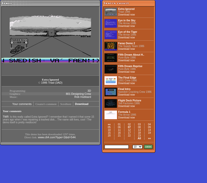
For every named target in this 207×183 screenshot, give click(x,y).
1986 (44, 82)
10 (109, 130)
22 (129, 135)
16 (119, 132)
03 (139, 124)
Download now (126, 14)
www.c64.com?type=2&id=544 (57, 137)
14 (149, 130)
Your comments (22, 103)
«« (109, 124)
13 (139, 130)
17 (129, 132)
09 (149, 127)
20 (109, 135)
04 (149, 124)
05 (109, 127)
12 (129, 130)
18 (139, 132)
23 (139, 135)
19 (149, 132)
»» (149, 138)
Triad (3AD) (55, 82)
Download (81, 103)
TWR (6, 116)
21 (119, 135)
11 (119, 130)
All (139, 138)
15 (109, 132)
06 (119, 127)
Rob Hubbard (83, 96)
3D (89, 90)
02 (129, 124)
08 (139, 127)
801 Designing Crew (78, 93)
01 (119, 124)
